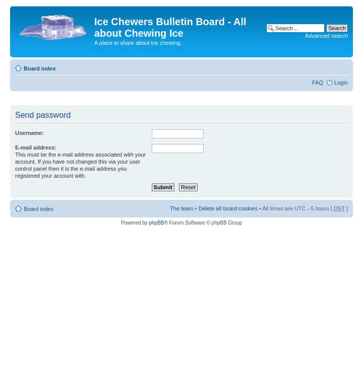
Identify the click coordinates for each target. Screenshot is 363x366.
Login (341, 83)
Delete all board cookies (227, 208)
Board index (40, 68)
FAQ (317, 83)
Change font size (340, 66)
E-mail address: (35, 147)
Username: (29, 133)
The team (181, 208)
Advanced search (326, 36)
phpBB (156, 223)
